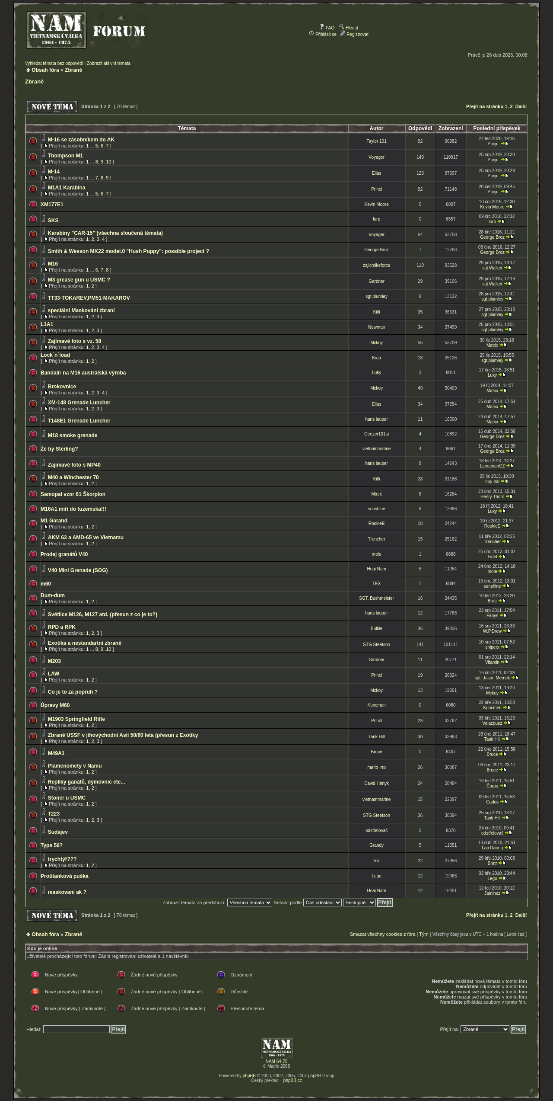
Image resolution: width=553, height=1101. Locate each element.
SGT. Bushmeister (376, 598)
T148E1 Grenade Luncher (79, 421)
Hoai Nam (376, 569)
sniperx (492, 647)
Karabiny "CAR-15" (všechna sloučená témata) (105, 233)
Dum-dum (53, 595)
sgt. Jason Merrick (492, 677)
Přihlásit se (323, 34)
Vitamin (492, 662)
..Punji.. (492, 143)
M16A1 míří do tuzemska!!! (73, 509)
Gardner (377, 281)
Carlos (492, 802)
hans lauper (376, 419)
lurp (376, 219)
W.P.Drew (492, 631)
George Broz (492, 237)
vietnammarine (376, 448)
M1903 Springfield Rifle (76, 719)
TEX (376, 583)
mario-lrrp (376, 767)
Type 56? (52, 845)
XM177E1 (52, 205)
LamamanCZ (492, 466)
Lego (376, 876)
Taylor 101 (377, 141)
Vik (377, 860)
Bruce (376, 751)
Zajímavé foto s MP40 (74, 465)
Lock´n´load (55, 355)
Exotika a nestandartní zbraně (84, 643)
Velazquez (492, 723)
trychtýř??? (62, 859)
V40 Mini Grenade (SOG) (78, 570)
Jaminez (492, 893)
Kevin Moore (377, 204)
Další (521, 106)
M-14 (54, 172)
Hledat (348, 28)
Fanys (492, 615)
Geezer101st (376, 434)
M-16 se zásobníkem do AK (81, 140)
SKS (53, 221)
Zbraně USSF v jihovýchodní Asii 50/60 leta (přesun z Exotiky (123, 735)
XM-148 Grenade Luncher (79, 403)
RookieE (377, 523)
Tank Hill (377, 736)
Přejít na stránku (484, 106)
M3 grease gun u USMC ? (79, 280)
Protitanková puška (65, 876)
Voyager (377, 157)
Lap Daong (492, 847)
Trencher (376, 539)
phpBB (249, 1075)
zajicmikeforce (376, 265)
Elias (376, 173)
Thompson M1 (65, 156)
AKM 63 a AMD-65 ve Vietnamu (86, 537)
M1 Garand (54, 521)
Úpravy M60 (55, 705)
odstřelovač (376, 830)
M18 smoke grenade (73, 435)
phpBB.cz (292, 1080)
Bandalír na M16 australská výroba (83, 373)
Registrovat (354, 34)
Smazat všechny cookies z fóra (383, 934)
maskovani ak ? (67, 892)
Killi (376, 312)
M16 (53, 264)
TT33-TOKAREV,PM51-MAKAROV (89, 298)
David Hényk (376, 783)
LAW (54, 674)
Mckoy (376, 342)
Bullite (376, 628)
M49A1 (56, 753)
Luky (376, 372)
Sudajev (58, 832)
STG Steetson (376, 644)
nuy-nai (492, 481)
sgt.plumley (376, 296)
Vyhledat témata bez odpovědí (54, 63)
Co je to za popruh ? (73, 692)
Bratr (376, 357)
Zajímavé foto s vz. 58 (74, 341)
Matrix (492, 345)
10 (108, 161)
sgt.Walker (492, 268)
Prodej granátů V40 (64, 554)
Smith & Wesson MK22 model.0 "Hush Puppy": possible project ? (128, 251)
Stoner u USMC (67, 798)
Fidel (492, 556)
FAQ (326, 28)
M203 (54, 661)
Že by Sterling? (59, 449)
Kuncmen (377, 705)
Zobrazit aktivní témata (108, 63)
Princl (376, 189)
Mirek (376, 494)
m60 (46, 584)
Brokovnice (62, 387)
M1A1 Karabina (67, 188)
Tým (423, 934)
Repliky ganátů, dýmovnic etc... (86, 782)
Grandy (376, 845)
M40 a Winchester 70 (73, 477)
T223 (54, 814)
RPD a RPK (62, 627)
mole (376, 554)
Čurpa (492, 786)
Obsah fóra (45, 70)
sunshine (376, 508)
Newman (376, 327)
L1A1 (47, 324)
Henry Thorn (492, 496)
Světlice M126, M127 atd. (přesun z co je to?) (102, 614)
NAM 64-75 (277, 1061)
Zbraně (73, 70)
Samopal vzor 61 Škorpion (73, 494)
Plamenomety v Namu (75, 766)
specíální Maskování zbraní (81, 310)
